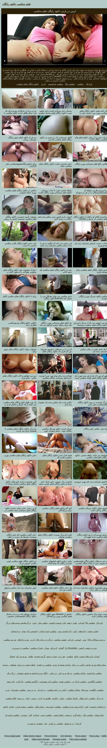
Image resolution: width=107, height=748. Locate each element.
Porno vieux (93, 736)
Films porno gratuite (76, 739)
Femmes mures (58, 739)
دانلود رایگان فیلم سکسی (26, 84)
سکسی (79, 84)
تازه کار (87, 84)
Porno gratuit (79, 736)
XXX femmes (64, 736)
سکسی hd (68, 84)
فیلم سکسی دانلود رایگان (15, 4)
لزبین (42, 84)
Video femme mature (31, 736)
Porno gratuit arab (11, 736)
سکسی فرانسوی (54, 84)
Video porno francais (39, 739)
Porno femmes (49, 736)
